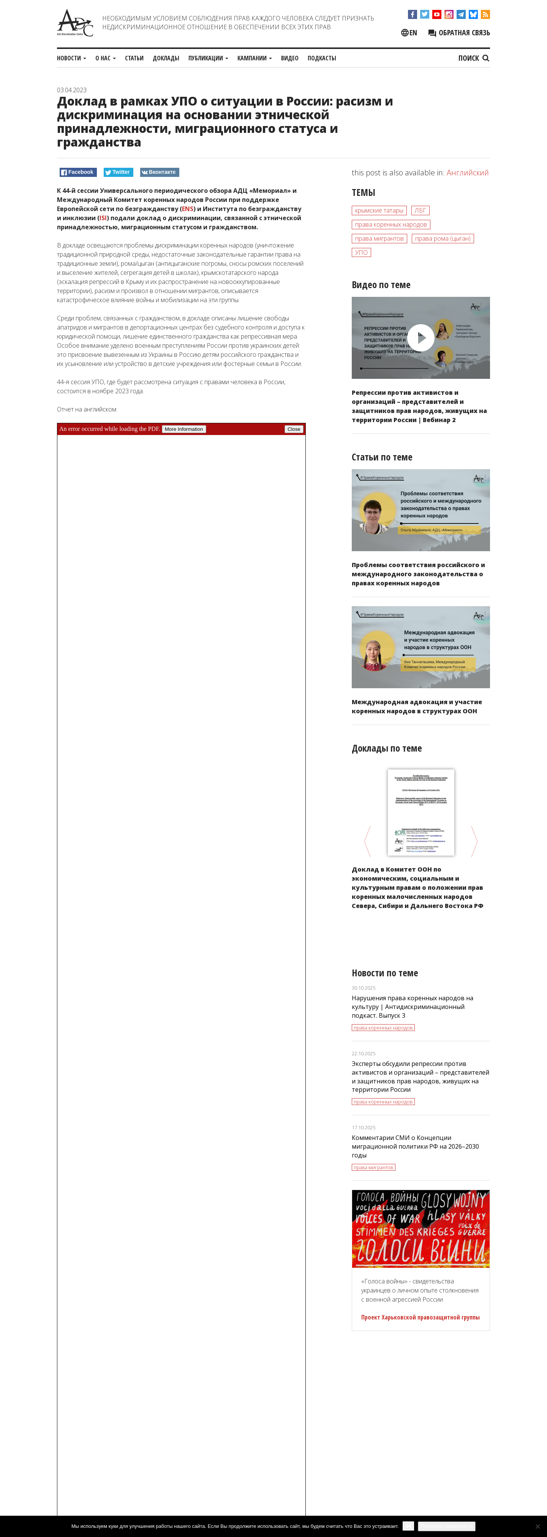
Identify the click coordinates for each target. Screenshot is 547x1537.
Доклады (166, 58)
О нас (105, 58)
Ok (408, 1525)
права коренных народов (391, 224)
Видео (290, 58)
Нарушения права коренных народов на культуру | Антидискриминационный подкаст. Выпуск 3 (412, 1007)
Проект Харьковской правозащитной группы (420, 1317)
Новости (71, 58)
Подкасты (322, 58)
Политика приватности (447, 1526)
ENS (187, 209)
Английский (468, 172)
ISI (103, 218)
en (413, 32)
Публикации (208, 58)
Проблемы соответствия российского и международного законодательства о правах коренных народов (418, 574)
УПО (361, 252)
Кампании (254, 58)
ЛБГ (420, 210)
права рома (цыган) (443, 238)
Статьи (134, 58)
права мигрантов (379, 238)
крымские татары (379, 210)
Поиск (474, 58)
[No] (537, 1526)
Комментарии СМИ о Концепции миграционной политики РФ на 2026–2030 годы (415, 1146)
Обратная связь (459, 32)
